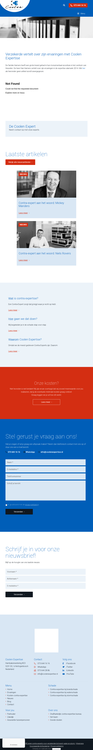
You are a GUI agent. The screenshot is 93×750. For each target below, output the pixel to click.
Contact (10, 701)
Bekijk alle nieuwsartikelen (19, 162)
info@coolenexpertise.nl (50, 448)
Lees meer (23, 211)
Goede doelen (56, 716)
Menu (81, 13)
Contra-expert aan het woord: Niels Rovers (45, 249)
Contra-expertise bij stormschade (64, 692)
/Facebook (71, 660)
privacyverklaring (32, 501)
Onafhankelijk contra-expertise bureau (65, 710)
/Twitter (69, 663)
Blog (9, 698)
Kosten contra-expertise (17, 692)
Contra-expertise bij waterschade (64, 689)
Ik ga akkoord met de (23, 501)
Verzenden (18, 508)
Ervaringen (11, 689)
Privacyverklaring (57, 742)
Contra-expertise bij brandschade (64, 686)
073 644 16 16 (78, 5)
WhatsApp (29, 448)
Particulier (11, 710)
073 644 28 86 (44, 667)
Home (9, 686)
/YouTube (70, 670)
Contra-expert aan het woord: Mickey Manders (41, 202)
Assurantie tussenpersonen (18, 716)
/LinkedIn (70, 667)
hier (83, 68)
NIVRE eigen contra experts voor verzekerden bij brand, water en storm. (49, 740)
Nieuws (23, 174)
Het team (54, 713)
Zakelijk (10, 713)
